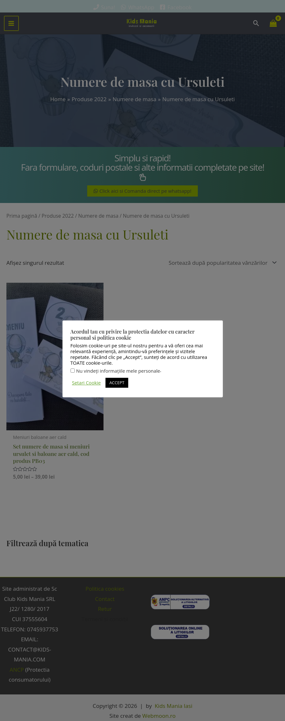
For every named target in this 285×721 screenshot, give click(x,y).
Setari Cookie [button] (86, 382)
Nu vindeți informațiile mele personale (118, 371)
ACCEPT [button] (116, 382)
